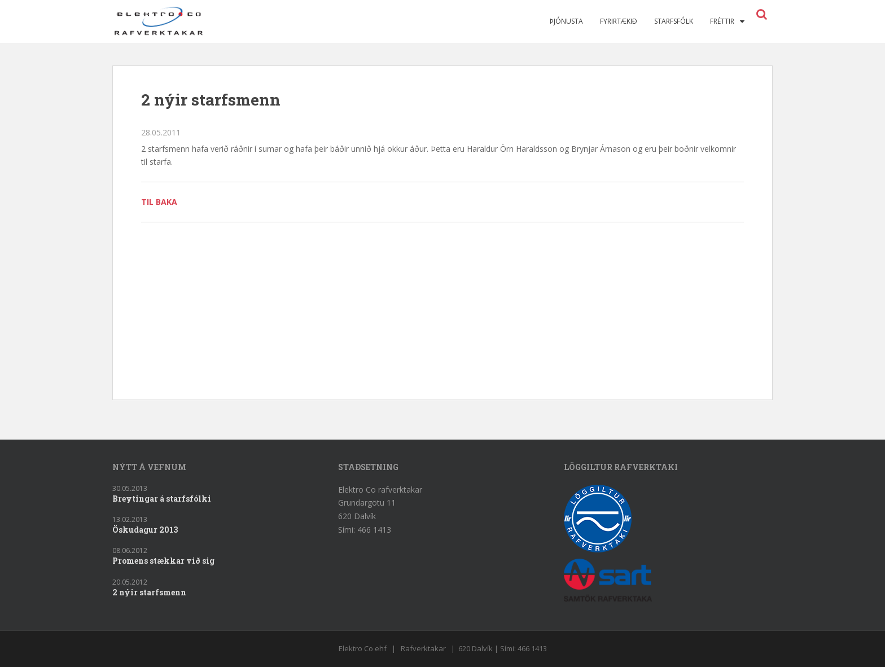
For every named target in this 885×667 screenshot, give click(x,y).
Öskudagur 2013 (145, 529)
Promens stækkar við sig (163, 560)
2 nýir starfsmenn (149, 592)
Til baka (159, 201)
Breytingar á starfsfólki (161, 498)
